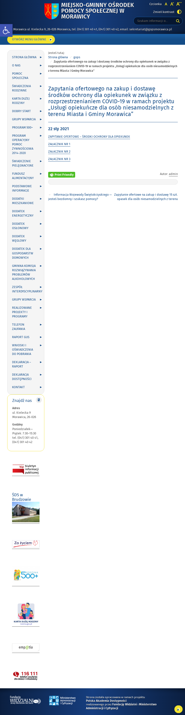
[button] (6, 30)
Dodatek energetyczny (22, 213)
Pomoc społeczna (20, 75)
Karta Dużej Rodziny (21, 101)
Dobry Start (21, 111)
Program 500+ (22, 127)
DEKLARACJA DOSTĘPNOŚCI (22, 377)
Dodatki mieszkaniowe (23, 201)
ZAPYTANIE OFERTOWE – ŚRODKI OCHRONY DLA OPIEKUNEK (89, 137)
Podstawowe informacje (22, 188)
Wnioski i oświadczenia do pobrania (22, 349)
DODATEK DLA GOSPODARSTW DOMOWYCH (22, 253)
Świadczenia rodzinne (21, 88)
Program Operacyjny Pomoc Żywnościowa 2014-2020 (22, 144)
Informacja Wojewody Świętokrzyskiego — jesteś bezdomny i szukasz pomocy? (80, 197)
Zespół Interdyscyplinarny (27, 289)
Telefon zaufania (18, 326)
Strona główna (24, 57)
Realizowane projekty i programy (22, 312)
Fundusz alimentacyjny (23, 176)
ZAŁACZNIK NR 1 (59, 144)
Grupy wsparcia (24, 119)
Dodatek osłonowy (20, 226)
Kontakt (18, 387)
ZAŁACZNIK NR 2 (59, 151)
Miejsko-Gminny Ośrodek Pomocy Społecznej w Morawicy (101, 11)
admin (173, 174)
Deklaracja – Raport (21, 364)
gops (76, 57)
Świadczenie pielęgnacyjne (22, 163)
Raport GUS (20, 337)
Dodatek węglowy (19, 238)
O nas (16, 65)
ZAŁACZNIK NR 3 (59, 159)
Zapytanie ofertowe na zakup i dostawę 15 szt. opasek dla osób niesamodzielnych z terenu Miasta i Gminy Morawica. (146, 199)
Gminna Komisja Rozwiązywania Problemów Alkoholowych (24, 272)
